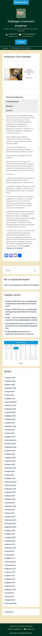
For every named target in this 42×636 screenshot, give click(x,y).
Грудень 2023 (10, 478)
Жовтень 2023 (10, 485)
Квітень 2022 (10, 544)
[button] (20, 97)
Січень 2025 (9, 433)
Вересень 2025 (10, 409)
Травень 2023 (10, 499)
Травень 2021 (10, 582)
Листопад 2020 (10, 603)
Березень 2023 (10, 506)
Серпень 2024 (10, 450)
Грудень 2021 (10, 558)
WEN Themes (27, 633)
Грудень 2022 (10, 516)
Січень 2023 (9, 513)
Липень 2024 (10, 454)
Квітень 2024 (10, 464)
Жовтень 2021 (10, 565)
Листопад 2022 (10, 520)
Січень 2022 (9, 555)
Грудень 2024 (10, 437)
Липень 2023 (10, 496)
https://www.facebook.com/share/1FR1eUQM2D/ (21, 285)
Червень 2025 (10, 416)
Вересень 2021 (10, 569)
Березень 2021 (10, 589)
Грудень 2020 (10, 600)
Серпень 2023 (10, 492)
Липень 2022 (10, 534)
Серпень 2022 (10, 530)
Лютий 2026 (9, 391)
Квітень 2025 (10, 423)
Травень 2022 (10, 541)
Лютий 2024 (9, 471)
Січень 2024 (9, 475)
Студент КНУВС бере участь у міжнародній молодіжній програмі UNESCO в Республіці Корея (21, 303)
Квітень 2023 (10, 503)
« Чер (20, 363)
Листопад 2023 (10, 482)
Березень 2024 (10, 468)
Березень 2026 (10, 388)
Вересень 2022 (10, 527)
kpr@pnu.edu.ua (12, 36)
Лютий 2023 (9, 510)
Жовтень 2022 (10, 523)
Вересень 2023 (10, 489)
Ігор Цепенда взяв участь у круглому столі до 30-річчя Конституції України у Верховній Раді (21, 326)
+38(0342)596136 (13, 34)
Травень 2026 (10, 381)
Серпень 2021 (10, 572)
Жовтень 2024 (10, 444)
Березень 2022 (10, 548)
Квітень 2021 (10, 586)
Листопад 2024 (10, 440)
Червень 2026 (10, 378)
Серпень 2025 (10, 412)
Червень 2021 (10, 579)
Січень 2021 (9, 596)
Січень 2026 (9, 395)
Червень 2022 (10, 537)
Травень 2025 (10, 419)
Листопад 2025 (10, 402)
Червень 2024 (10, 457)
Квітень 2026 (10, 384)
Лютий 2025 (9, 430)
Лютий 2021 (9, 593)
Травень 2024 (10, 461)
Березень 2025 (10, 426)
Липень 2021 (10, 576)
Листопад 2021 (10, 562)
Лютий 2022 (9, 551)
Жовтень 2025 (10, 405)
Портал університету (15, 629)
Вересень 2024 (10, 447)
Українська (9, 612)
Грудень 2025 (10, 398)
